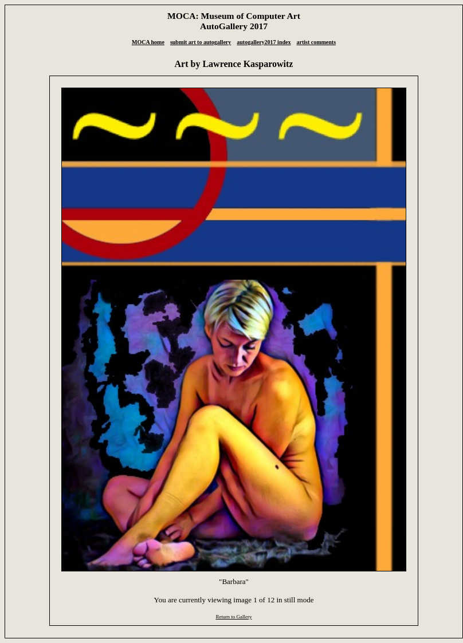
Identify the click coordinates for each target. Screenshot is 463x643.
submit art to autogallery (200, 42)
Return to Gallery (233, 617)
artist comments (316, 42)
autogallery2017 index (264, 42)
